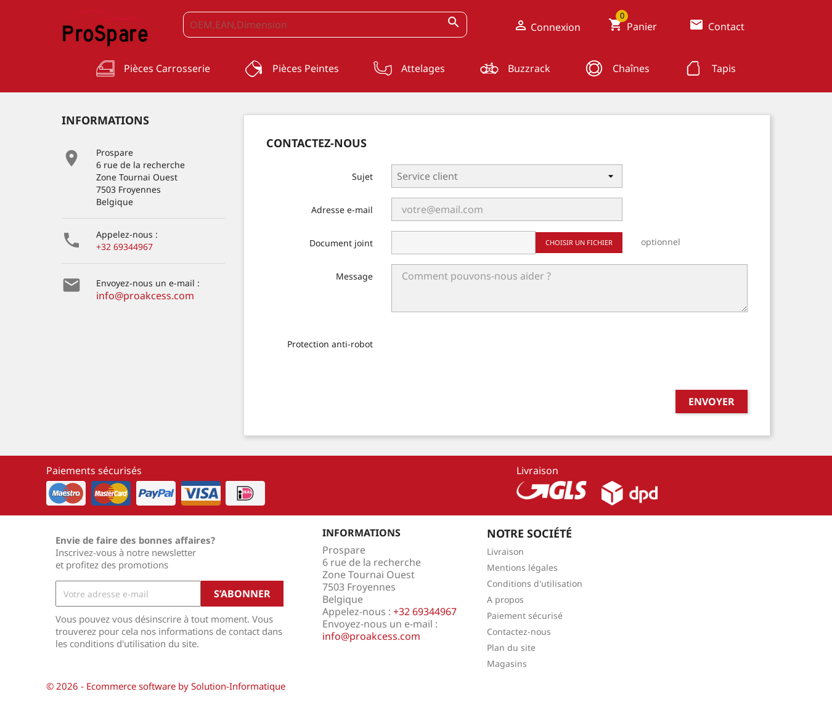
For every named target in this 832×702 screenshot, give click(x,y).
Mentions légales (522, 567)
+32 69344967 (124, 246)
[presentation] (485, 356)
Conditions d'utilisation (534, 583)
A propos (505, 599)
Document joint (341, 243)
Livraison (505, 551)
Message (354, 276)
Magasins (507, 663)
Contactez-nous (519, 631)
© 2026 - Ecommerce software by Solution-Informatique (165, 686)
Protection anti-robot (330, 344)
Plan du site (511, 647)
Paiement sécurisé (525, 615)
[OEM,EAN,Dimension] (325, 25)
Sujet (362, 176)
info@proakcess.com (145, 295)
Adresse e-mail (342, 210)
